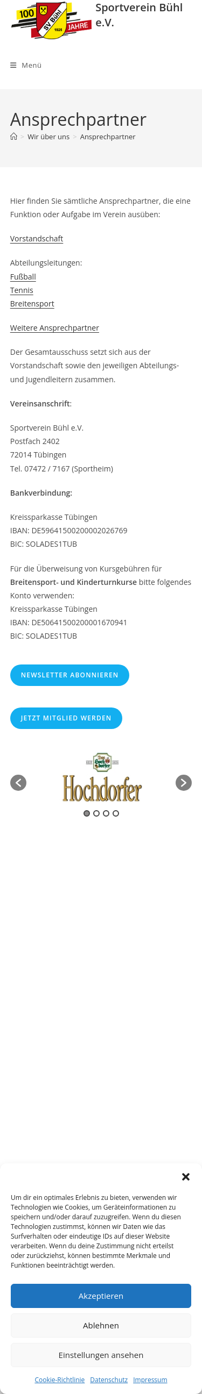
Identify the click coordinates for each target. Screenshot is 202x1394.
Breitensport (32, 303)
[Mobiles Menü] (26, 65)
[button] (185, 1176)
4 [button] (116, 813)
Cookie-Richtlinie (59, 1379)
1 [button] (86, 813)
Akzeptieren (101, 1295)
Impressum (150, 1379)
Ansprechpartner (108, 136)
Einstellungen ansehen (101, 1354)
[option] (101, 777)
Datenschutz (109, 1379)
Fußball (23, 276)
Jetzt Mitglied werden (66, 718)
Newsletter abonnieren (70, 675)
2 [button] (96, 813)
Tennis (21, 290)
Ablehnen (101, 1325)
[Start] (13, 136)
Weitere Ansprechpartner (54, 328)
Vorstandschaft (37, 238)
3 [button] (106, 813)
